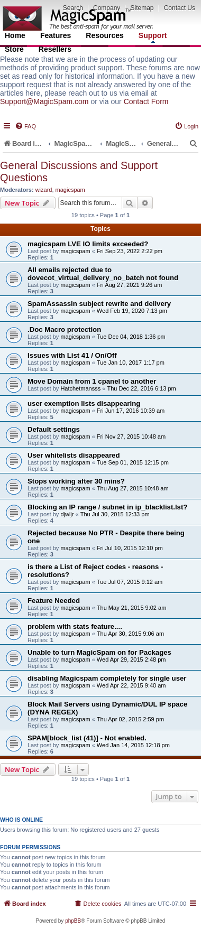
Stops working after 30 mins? (76, 481)
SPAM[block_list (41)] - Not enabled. (87, 738)
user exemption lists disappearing (84, 403)
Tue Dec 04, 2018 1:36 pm (131, 336)
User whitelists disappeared (74, 455)
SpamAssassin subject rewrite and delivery (99, 304)
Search (73, 8)
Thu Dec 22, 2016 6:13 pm (141, 388)
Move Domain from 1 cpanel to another (92, 381)
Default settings (54, 429)
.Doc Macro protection (64, 329)
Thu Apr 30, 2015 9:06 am (130, 633)
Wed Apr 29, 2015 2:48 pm (131, 659)
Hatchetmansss (80, 388)
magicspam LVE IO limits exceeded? (88, 244)
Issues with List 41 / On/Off (72, 355)
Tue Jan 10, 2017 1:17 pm (131, 362)
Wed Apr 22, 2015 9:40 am (131, 685)
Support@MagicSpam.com (44, 101)
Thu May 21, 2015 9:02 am (131, 608)
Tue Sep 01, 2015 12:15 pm (133, 462)
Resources (105, 35)
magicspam (70, 190)
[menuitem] (25, 126)
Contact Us (179, 8)
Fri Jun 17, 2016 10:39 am (131, 410)
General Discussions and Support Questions (79, 171)
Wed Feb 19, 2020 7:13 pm (132, 311)
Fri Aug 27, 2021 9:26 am (129, 285)
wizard (43, 190)
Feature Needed (54, 601)
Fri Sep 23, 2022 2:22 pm (129, 251)
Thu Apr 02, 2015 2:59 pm (130, 719)
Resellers (55, 49)
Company (106, 8)
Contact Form (146, 101)
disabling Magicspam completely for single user (107, 678)
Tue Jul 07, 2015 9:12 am (129, 582)
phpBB (73, 921)
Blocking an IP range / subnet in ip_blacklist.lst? (107, 507)
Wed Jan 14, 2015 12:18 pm (133, 745)
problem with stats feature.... (75, 626)
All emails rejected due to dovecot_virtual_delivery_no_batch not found (103, 274)
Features (55, 35)
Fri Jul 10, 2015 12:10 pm (130, 548)
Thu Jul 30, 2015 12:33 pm (115, 514)
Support (153, 37)
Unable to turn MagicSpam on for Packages (99, 652)
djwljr (67, 514)
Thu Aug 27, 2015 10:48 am (133, 488)
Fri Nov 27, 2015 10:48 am (131, 436)
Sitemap (141, 8)
